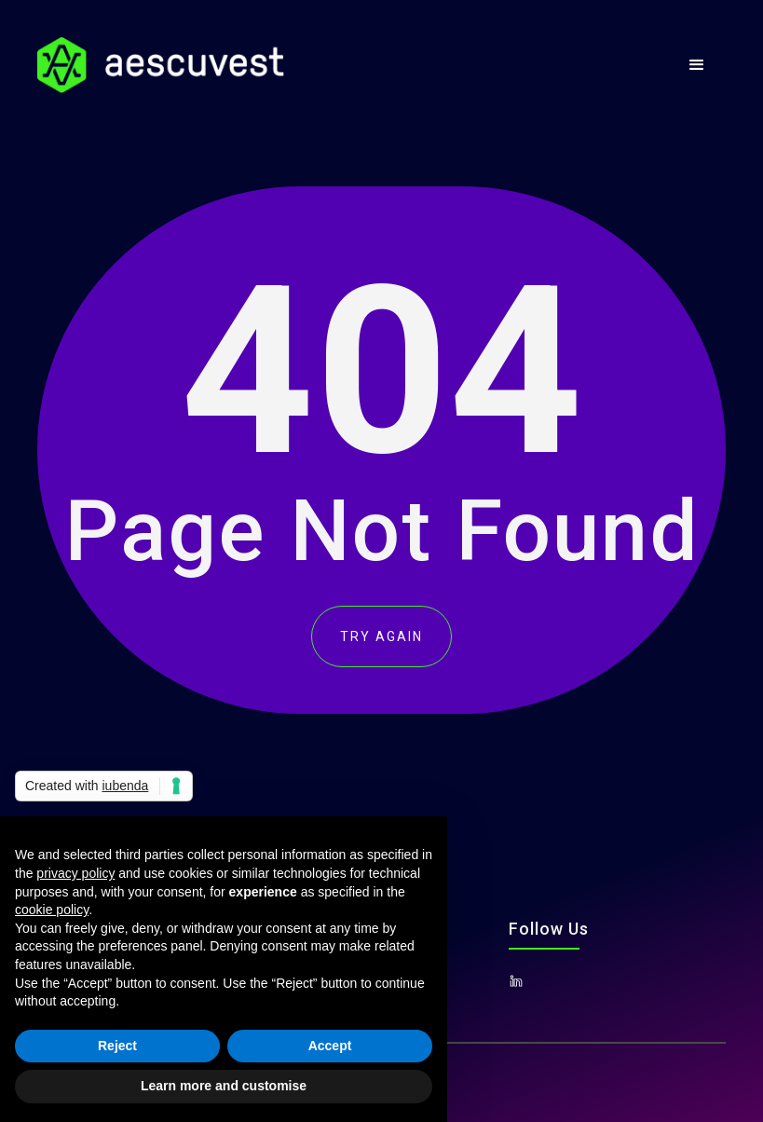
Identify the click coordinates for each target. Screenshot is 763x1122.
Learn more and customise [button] (224, 1085)
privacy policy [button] (75, 873)
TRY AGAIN (381, 636)
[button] (697, 65)
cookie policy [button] (52, 909)
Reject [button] (117, 1045)
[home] (160, 65)
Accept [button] (330, 1045)
